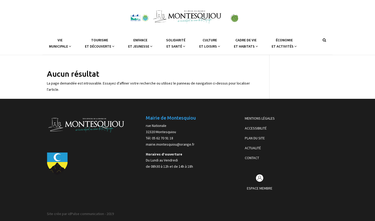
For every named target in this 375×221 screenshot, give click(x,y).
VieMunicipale (60, 43)
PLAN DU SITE (255, 138)
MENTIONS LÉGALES (260, 118)
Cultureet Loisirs (209, 43)
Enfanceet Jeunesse (140, 43)
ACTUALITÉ (253, 148)
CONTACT (252, 157)
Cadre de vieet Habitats (246, 43)
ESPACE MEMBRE (259, 188)
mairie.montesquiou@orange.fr (170, 144)
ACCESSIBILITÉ (256, 128)
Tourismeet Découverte (99, 43)
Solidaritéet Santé (175, 43)
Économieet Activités (284, 43)
